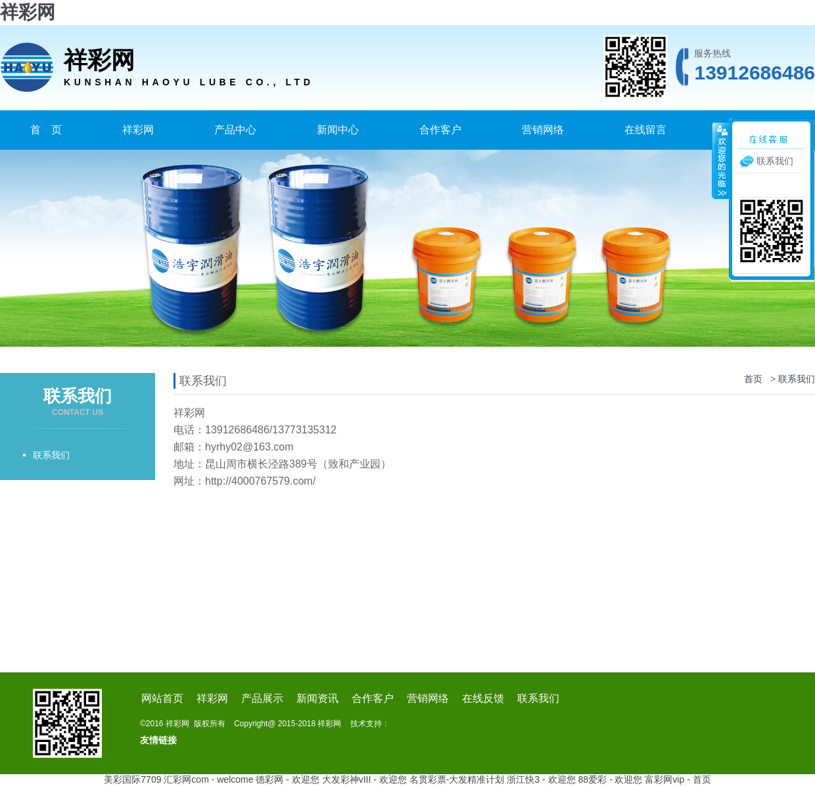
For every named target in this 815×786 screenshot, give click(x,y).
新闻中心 (338, 129)
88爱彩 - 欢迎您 (610, 779)
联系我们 (51, 455)
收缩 (721, 160)
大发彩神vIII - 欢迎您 (364, 779)
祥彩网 (27, 12)
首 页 (46, 129)
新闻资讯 (317, 698)
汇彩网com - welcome (208, 779)
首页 (753, 379)
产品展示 (262, 698)
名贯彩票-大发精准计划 (457, 779)
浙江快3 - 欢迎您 (541, 779)
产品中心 (235, 129)
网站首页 (162, 698)
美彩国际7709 (132, 779)
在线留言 (645, 129)
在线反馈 (483, 698)
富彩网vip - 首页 (677, 779)
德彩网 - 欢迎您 (287, 779)
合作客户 (440, 129)
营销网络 (543, 129)
